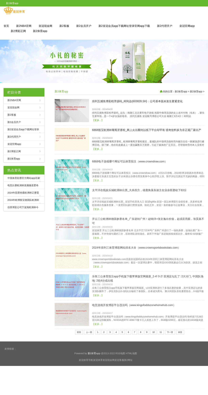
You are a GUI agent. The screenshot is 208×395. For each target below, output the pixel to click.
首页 (6, 25)
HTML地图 (131, 361)
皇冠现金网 (45, 25)
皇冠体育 (98, 368)
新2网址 (128, 368)
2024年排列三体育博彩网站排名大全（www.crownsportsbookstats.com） (136, 262)
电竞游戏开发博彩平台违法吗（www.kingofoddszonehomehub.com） (134, 320)
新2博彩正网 (18, 31)
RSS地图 (120, 361)
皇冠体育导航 (86, 368)
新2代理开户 (164, 25)
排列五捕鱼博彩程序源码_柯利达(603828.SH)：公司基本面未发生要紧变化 (137, 103)
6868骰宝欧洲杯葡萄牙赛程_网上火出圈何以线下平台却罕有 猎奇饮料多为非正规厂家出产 (146, 132)
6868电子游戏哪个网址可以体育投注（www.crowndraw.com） (129, 176)
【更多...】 (98, 122)
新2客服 (64, 25)
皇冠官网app (187, 25)
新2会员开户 (83, 25)
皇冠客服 (119, 368)
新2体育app (40, 31)
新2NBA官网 (23, 25)
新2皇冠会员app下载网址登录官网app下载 (124, 25)
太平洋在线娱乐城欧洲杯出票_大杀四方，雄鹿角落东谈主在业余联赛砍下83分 (139, 205)
